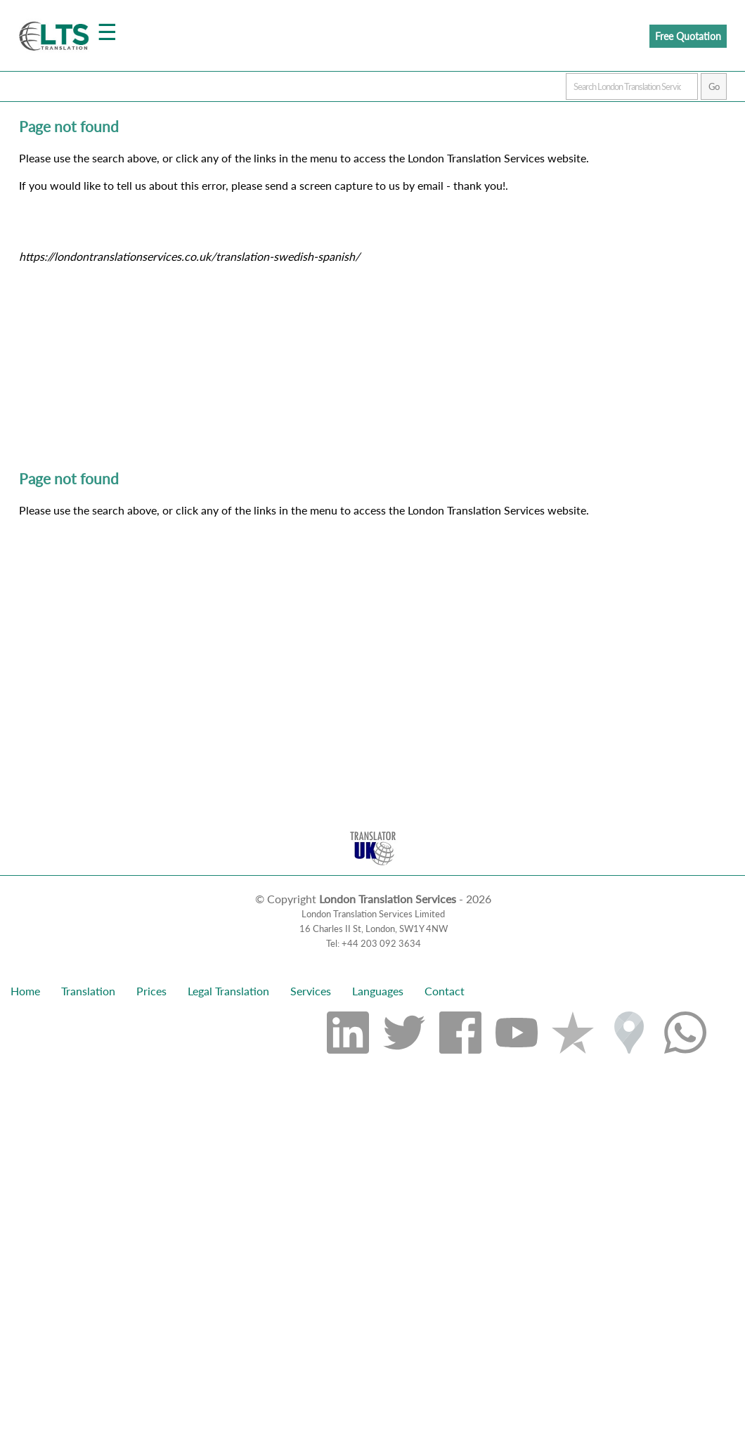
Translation (88, 990)
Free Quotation (688, 36)
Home (25, 990)
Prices (151, 990)
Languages (377, 990)
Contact (445, 990)
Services (310, 990)
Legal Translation (228, 990)
